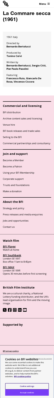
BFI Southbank (12, 255)
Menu (44, 3)
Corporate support (13, 178)
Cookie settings (27, 388)
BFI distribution (12, 112)
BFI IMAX (8, 267)
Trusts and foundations (16, 185)
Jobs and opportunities (16, 220)
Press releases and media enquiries (23, 214)
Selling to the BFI (12, 137)
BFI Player (9, 246)
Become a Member (13, 160)
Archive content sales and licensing (22, 118)
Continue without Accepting (41, 361)
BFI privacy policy (11, 351)
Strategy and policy (13, 208)
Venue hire (9, 124)
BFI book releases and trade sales (21, 131)
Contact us (9, 226)
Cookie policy (9, 356)
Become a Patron (12, 166)
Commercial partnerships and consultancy (26, 143)
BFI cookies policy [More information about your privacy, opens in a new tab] (22, 379)
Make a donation (12, 191)
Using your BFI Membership (18, 172)
